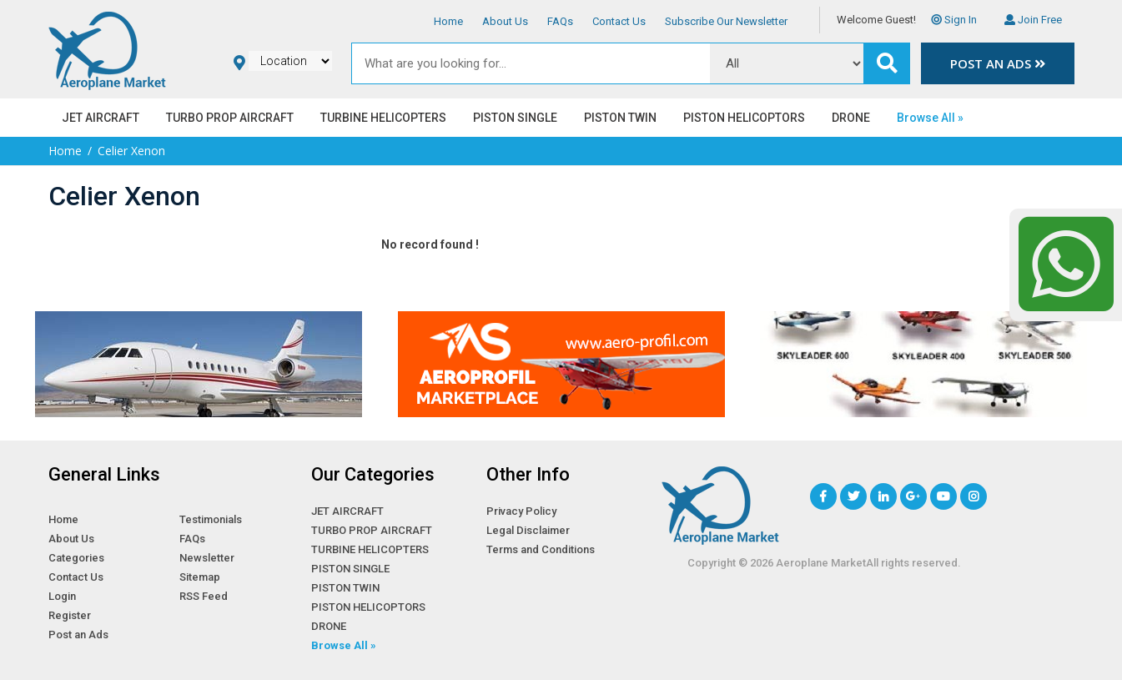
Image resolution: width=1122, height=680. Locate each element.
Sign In (954, 19)
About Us (505, 21)
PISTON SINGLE (515, 117)
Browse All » (930, 117)
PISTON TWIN (620, 117)
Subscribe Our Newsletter (726, 21)
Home (448, 21)
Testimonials (210, 519)
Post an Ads (997, 63)
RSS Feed (203, 596)
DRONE (851, 117)
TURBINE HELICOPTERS (383, 117)
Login (62, 596)
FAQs (560, 21)
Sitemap (199, 577)
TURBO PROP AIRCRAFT (230, 117)
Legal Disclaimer (528, 530)
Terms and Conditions (540, 549)
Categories (76, 558)
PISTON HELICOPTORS (744, 117)
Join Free (1033, 19)
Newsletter (206, 558)
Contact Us (619, 21)
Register (69, 615)
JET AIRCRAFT (100, 117)
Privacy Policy (521, 511)
